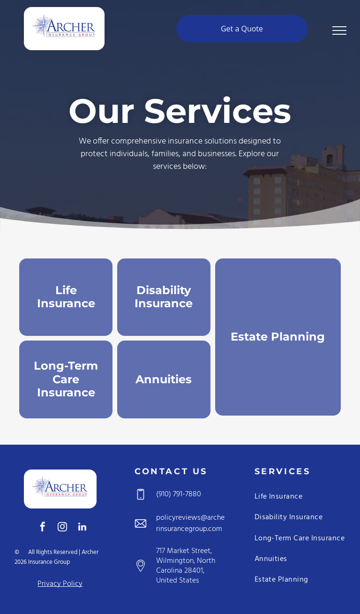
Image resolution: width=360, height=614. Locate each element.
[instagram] (62, 528)
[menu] (339, 30)
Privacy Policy (60, 584)
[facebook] (43, 528)
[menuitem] (300, 498)
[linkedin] (82, 528)
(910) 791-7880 (178, 494)
